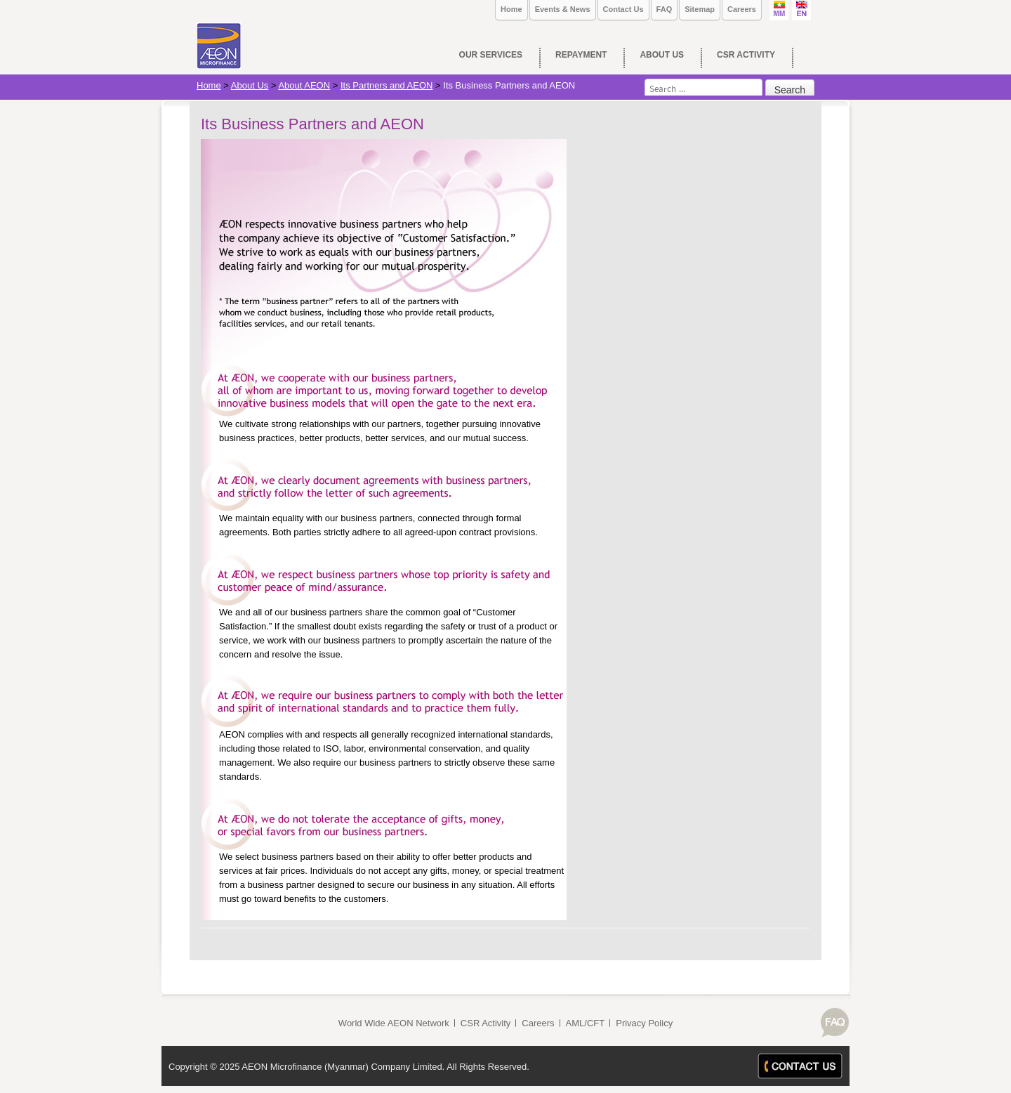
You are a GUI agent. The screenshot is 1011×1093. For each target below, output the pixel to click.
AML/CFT (585, 1023)
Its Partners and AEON (387, 85)
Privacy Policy (644, 1023)
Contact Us (623, 9)
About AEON (304, 85)
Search (789, 90)
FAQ (664, 9)
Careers (741, 9)
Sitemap (700, 9)
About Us (249, 85)
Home (511, 9)
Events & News (562, 9)
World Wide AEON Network (393, 1023)
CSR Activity (486, 1023)
